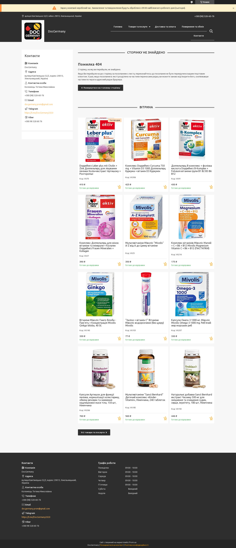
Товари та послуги (137, 26)
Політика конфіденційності (137, 545)
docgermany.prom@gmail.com (39, 104)
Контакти (199, 36)
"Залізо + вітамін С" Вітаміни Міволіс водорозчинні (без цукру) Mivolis (144, 323)
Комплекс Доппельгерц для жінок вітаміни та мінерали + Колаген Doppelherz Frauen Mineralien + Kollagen (99, 247)
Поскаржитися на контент (111, 545)
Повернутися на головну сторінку (102, 88)
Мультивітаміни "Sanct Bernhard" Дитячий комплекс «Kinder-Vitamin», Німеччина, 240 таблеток (145, 397)
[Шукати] (210, 31)
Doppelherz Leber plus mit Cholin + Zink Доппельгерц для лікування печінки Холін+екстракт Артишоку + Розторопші (100, 169)
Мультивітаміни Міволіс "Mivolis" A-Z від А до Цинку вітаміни (144, 244)
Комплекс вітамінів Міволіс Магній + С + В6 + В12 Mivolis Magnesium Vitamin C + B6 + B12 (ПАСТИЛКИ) (191, 246)
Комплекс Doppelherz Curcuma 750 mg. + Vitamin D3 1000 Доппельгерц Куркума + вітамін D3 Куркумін (145, 168)
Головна (118, 26)
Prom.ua (132, 542)
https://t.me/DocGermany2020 (39, 113)
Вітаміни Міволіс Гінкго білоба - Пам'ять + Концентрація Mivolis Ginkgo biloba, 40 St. (97, 323)
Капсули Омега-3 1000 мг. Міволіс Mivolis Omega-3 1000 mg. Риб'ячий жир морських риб (191, 323)
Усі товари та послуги (93, 432)
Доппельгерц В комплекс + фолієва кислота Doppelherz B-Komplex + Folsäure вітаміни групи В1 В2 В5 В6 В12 (191, 169)
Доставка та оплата (165, 26)
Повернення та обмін (193, 26)
